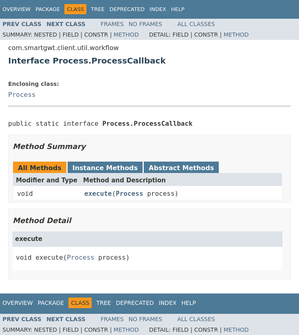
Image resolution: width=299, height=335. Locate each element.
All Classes (196, 24)
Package (47, 9)
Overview (16, 9)
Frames (112, 24)
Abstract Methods (181, 168)
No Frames (146, 24)
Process (21, 95)
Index (158, 9)
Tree (97, 9)
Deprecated (127, 9)
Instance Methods (105, 168)
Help (178, 9)
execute (98, 193)
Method (126, 34)
